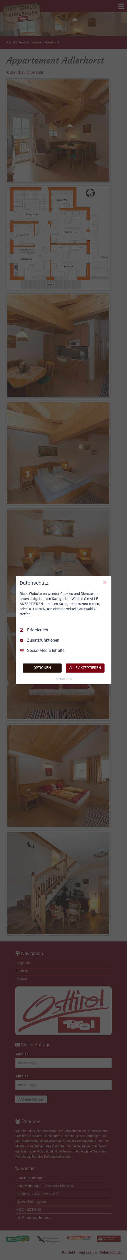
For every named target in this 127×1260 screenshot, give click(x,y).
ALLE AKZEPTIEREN (85, 668)
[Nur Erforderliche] (105, 582)
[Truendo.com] (63, 679)
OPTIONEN (42, 668)
